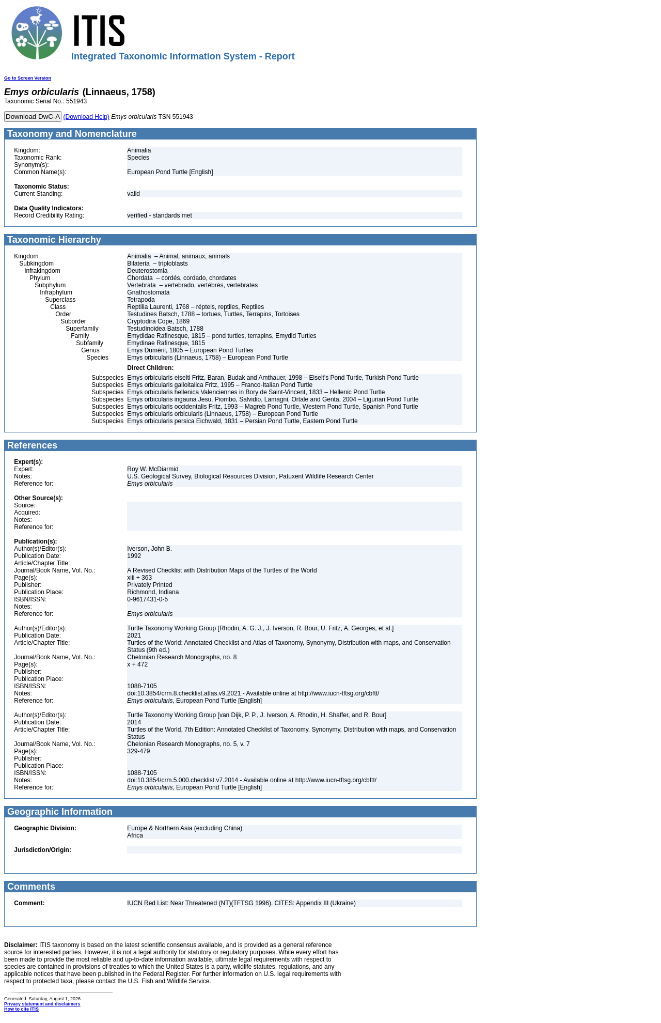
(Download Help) (86, 116)
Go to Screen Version (27, 78)
